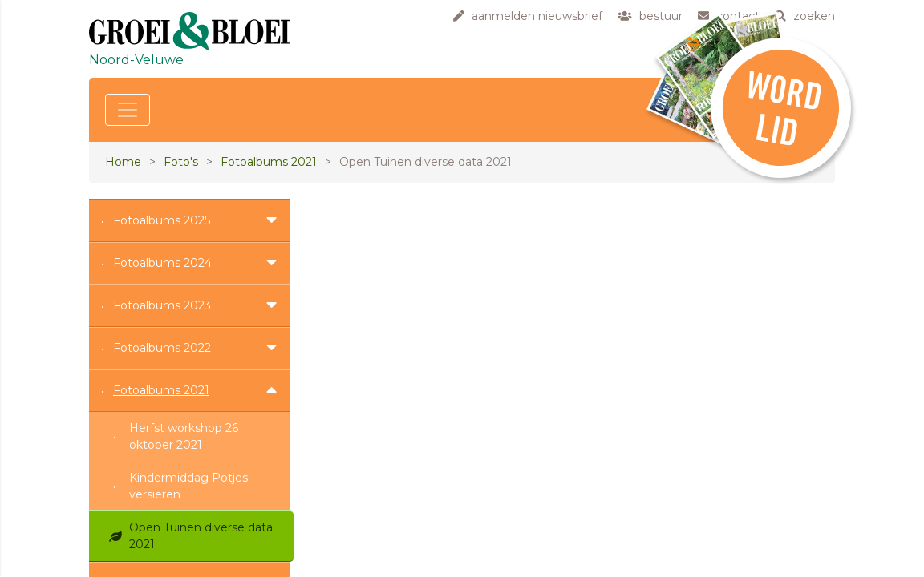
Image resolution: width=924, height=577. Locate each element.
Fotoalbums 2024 (162, 263)
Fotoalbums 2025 (161, 220)
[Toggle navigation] (127, 110)
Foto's (181, 162)
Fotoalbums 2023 (162, 305)
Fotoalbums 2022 (162, 348)
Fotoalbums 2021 (269, 162)
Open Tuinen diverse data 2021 (201, 535)
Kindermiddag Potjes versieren (188, 486)
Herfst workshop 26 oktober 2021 (183, 436)
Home (123, 162)
